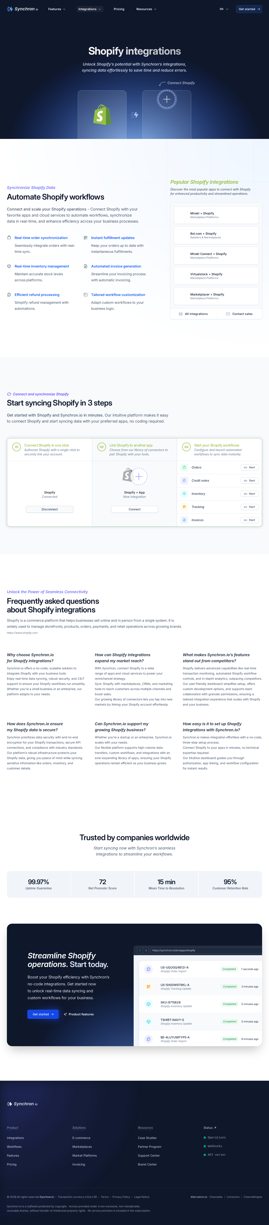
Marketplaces (82, 1146)
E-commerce (81, 1138)
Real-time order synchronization (41, 238)
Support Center (149, 1155)
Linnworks (233, 1196)
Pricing (119, 9)
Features (57, 9)
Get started (249, 9)
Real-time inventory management (42, 266)
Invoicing (78, 1164)
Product (12, 1127)
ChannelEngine (253, 1196)
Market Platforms (84, 1155)
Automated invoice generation (116, 266)
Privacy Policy (121, 1196)
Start (249, 467)
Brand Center (147, 1164)
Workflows (14, 1146)
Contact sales (239, 314)
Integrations (90, 9)
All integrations (193, 314)
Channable (215, 1196)
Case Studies (147, 1138)
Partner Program (149, 1146)
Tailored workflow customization (118, 294)
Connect (135, 509)
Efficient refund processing (37, 294)
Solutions (79, 1127)
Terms (105, 1196)
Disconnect (50, 509)
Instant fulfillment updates (113, 238)
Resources (146, 9)
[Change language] (224, 9)
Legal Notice (141, 1196)
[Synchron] (22, 9)
